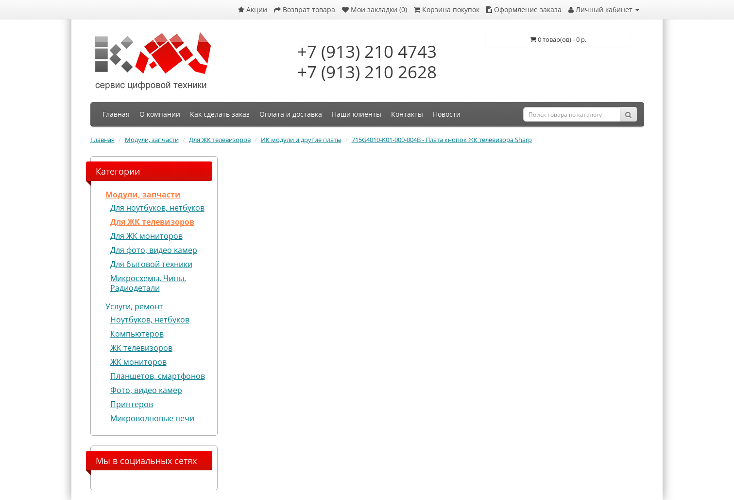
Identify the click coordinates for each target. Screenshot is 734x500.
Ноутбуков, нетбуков (149, 319)
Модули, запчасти (152, 139)
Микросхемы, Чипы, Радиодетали (148, 283)
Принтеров (131, 404)
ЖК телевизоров (141, 347)
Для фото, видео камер (153, 250)
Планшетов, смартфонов (157, 376)
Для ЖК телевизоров (220, 139)
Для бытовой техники (151, 264)
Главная (102, 139)
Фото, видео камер (146, 390)
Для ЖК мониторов (146, 236)
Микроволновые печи (152, 418)
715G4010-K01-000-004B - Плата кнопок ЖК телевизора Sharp (442, 139)
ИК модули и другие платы (301, 139)
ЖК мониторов (138, 362)
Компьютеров (137, 333)
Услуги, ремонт (134, 306)
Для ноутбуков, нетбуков (157, 207)
